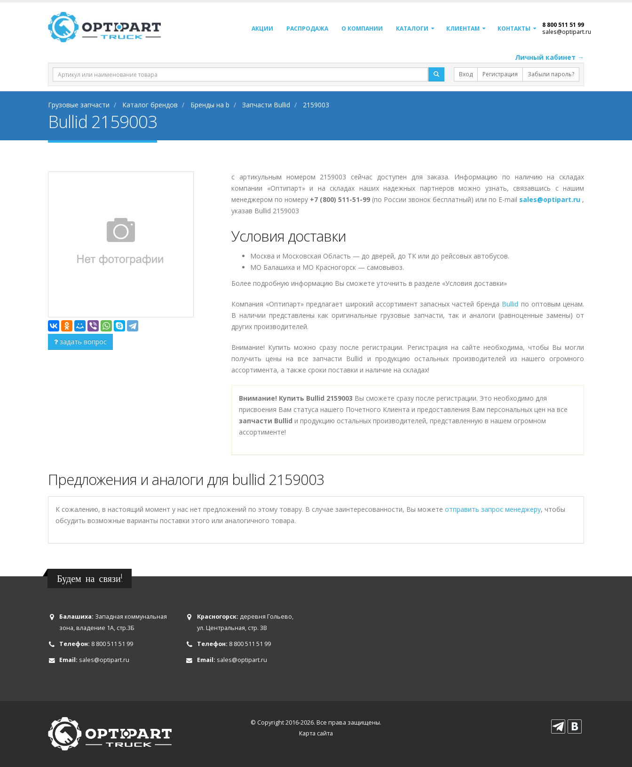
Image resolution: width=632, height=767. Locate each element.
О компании (362, 28)
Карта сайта (316, 733)
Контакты (514, 28)
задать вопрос (80, 341)
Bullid (510, 303)
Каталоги (412, 28)
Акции (262, 28)
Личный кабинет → (549, 57)
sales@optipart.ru (566, 31)
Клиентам (463, 28)
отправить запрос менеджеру (493, 509)
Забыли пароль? (551, 74)
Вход (466, 74)
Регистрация (500, 74)
